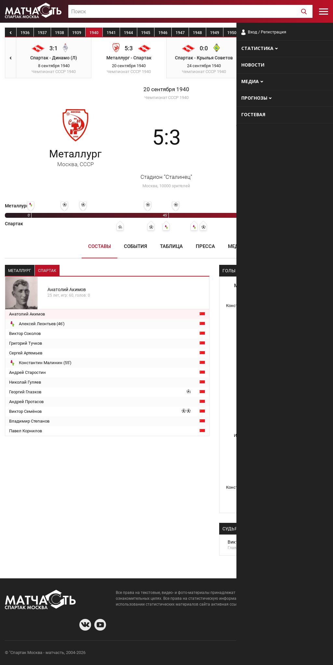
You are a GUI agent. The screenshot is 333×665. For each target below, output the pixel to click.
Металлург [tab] (19, 270)
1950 (231, 33)
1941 (111, 33)
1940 (94, 33)
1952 (266, 33)
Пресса (205, 246)
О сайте (249, 653)
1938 (59, 33)
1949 (214, 33)
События (135, 246)
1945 (145, 33)
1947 (180, 33)
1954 (300, 33)
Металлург (75, 157)
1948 (197, 33)
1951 (249, 33)
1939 (76, 33)
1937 (42, 33)
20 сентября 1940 (166, 89)
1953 (283, 33)
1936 (25, 33)
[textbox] (190, 11)
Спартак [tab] (47, 270)
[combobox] (190, 11)
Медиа (236, 246)
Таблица (171, 246)
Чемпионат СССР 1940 (166, 97)
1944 (128, 33)
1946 (162, 33)
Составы (99, 246)
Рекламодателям (311, 653)
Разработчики (275, 653)
